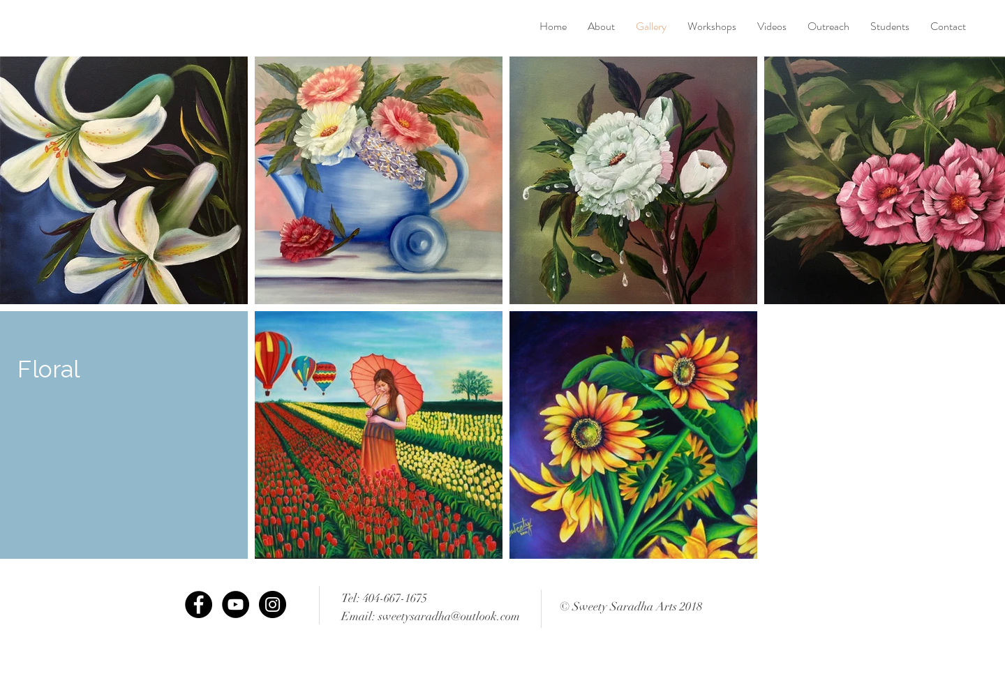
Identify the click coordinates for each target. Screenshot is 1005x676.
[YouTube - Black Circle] (235, 604)
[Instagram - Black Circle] (272, 604)
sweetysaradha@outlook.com (449, 616)
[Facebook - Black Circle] (198, 604)
